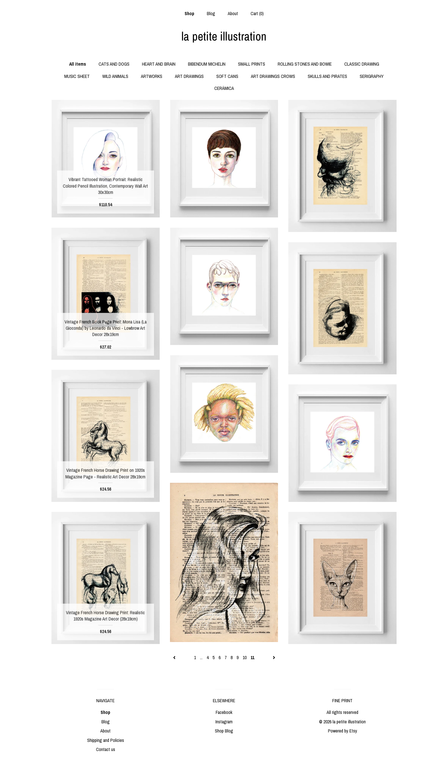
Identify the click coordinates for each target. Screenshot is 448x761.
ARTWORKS (151, 76)
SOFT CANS (227, 76)
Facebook (224, 712)
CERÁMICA (224, 88)
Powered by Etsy (342, 731)
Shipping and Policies (105, 740)
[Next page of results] (274, 657)
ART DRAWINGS (189, 76)
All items (77, 64)
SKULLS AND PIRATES (327, 76)
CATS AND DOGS (114, 64)
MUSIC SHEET (77, 76)
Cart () (257, 13)
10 (245, 657)
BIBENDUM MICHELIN (206, 64)
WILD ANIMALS (115, 76)
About (233, 13)
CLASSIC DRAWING (361, 64)
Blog (211, 13)
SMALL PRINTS (251, 64)
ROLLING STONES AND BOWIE (305, 64)
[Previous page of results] (175, 657)
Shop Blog (224, 731)
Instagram (224, 721)
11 (252, 657)
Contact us (105, 749)
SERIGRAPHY (372, 76)
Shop (189, 13)
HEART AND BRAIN (158, 64)
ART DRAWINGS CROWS (273, 76)
